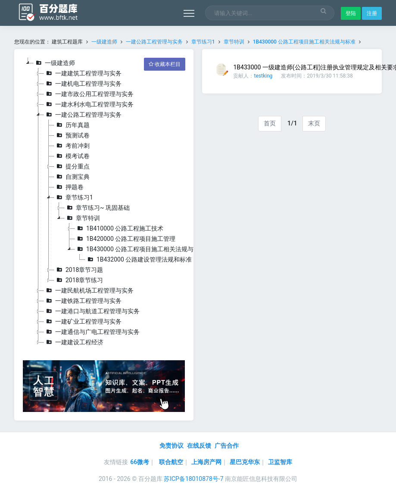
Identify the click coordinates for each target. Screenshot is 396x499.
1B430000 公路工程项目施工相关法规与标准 (304, 42)
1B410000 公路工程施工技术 (119, 228)
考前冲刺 (72, 145)
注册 (372, 13)
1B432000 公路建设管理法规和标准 (138, 259)
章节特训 (234, 42)
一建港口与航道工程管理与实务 (92, 311)
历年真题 (72, 125)
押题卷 (69, 187)
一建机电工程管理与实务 (83, 83)
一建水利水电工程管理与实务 (89, 104)
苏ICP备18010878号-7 (193, 478)
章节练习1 (203, 42)
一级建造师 (104, 42)
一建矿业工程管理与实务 (83, 321)
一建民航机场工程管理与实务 (89, 290)
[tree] (104, 202)
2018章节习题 (78, 270)
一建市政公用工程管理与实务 (89, 94)
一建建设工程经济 (73, 342)
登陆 (351, 13)
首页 (270, 123)
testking (263, 76)
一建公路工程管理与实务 (154, 42)
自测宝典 (72, 177)
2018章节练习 (78, 280)
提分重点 (72, 166)
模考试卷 (72, 156)
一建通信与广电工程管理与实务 (92, 332)
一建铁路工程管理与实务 (83, 301)
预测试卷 (72, 135)
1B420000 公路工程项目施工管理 (125, 239)
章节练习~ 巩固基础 (97, 208)
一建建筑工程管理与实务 (83, 73)
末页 (314, 123)
